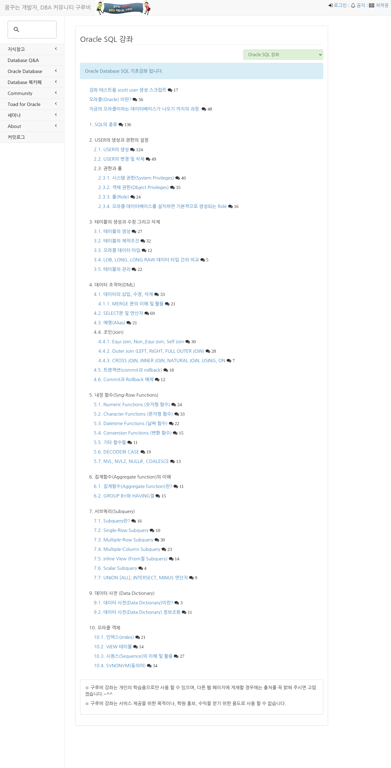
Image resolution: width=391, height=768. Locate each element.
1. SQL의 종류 (103, 124)
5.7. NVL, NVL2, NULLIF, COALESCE (131, 461)
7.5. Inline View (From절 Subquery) (131, 558)
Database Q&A (23, 60)
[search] (31, 29)
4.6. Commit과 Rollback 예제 (124, 379)
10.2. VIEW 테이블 (113, 646)
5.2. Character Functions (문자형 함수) (133, 414)
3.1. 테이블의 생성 (112, 231)
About (32, 126)
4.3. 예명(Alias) (109, 322)
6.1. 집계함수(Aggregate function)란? (133, 486)
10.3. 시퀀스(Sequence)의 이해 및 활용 (133, 656)
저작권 (382, 5)
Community (32, 93)
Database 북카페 (32, 82)
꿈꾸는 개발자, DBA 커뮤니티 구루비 (48, 7)
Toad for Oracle (32, 104)
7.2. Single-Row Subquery (121, 530)
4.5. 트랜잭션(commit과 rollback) (128, 370)
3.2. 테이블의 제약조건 (116, 240)
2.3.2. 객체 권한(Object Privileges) (133, 187)
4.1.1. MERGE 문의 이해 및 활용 (131, 303)
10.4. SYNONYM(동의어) (120, 665)
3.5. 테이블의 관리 (112, 269)
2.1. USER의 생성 (111, 149)
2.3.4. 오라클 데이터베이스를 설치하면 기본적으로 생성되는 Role (162, 206)
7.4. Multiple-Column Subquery (127, 549)
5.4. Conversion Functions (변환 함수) (133, 433)
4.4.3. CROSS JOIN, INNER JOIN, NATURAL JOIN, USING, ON (161, 360)
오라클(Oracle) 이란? (110, 99)
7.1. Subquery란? (112, 521)
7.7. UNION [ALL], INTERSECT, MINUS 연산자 (141, 577)
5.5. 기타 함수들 (110, 442)
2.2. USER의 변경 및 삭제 (119, 159)
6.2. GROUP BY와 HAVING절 (124, 495)
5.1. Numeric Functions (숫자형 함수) (132, 404)
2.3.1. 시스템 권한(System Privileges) (136, 178)
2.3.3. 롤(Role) (113, 197)
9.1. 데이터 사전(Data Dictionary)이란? (133, 602)
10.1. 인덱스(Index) (114, 637)
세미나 (32, 115)
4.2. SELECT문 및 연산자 (118, 313)
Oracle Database (32, 71)
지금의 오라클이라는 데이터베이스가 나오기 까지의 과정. (144, 109)
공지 (360, 5)
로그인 (340, 5)
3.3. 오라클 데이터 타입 (117, 250)
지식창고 (32, 49)
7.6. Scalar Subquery (115, 568)
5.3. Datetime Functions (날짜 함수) (131, 423)
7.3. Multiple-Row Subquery (123, 539)
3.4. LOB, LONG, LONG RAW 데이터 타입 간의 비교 (146, 259)
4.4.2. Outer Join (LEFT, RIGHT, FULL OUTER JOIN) (151, 351)
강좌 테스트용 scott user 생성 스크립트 (127, 90)
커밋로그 (16, 137)
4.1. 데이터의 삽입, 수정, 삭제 (123, 294)
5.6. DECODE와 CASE (116, 452)
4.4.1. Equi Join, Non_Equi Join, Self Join (141, 341)
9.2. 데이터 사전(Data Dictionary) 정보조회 (137, 612)
